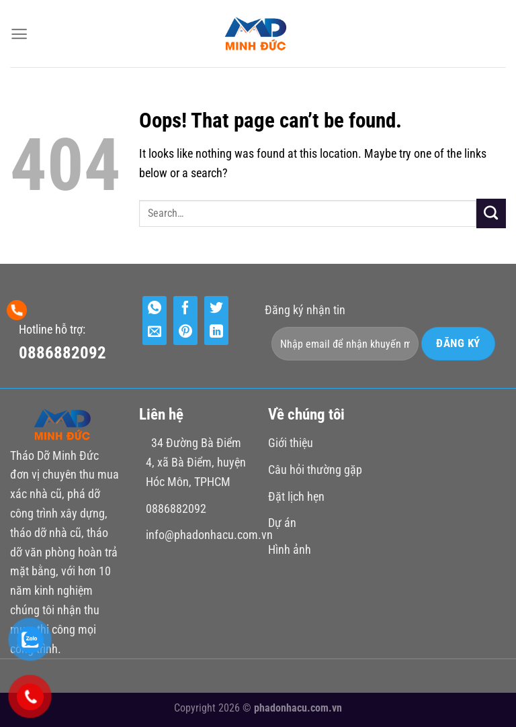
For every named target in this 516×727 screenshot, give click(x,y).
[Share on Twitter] (216, 309)
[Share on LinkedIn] (216, 332)
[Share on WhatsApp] (154, 309)
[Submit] (491, 213)
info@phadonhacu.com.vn (209, 535)
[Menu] (19, 34)
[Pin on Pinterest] (185, 332)
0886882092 (62, 352)
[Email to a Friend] (154, 332)
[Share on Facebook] (185, 309)
